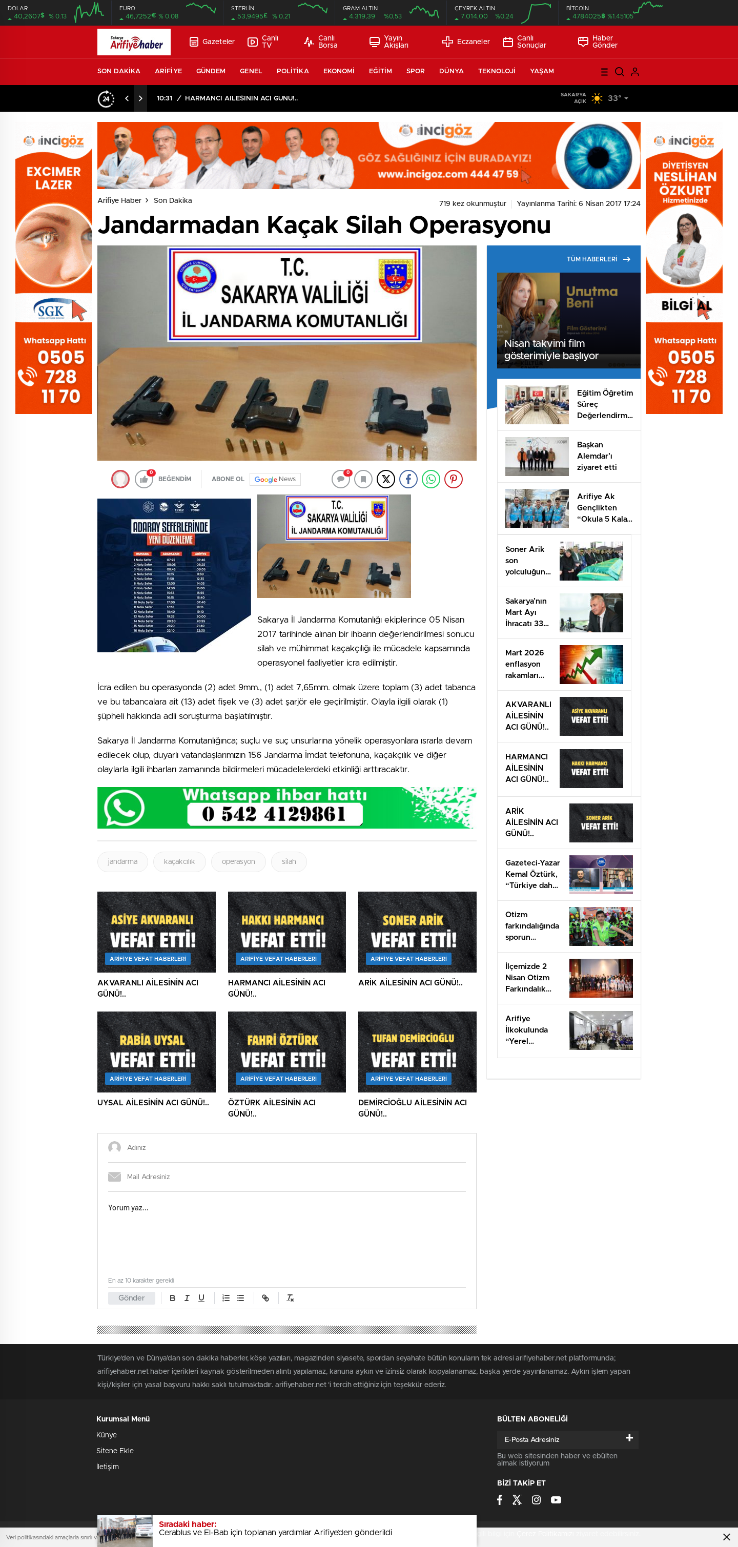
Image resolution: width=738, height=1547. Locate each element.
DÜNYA (451, 71)
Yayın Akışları (389, 42)
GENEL (251, 71)
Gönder (131, 1298)
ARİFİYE (168, 71)
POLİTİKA (293, 71)
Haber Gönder (598, 42)
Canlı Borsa (321, 42)
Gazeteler (212, 42)
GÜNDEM (211, 71)
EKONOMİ (339, 71)
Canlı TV (263, 42)
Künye (106, 1435)
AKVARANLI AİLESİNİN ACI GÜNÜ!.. (243, 98)
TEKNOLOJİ (497, 71)
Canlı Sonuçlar (525, 42)
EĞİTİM (380, 71)
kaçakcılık (179, 861)
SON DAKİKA (118, 71)
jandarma (122, 861)
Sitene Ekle (115, 1451)
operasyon (238, 861)
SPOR (415, 71)
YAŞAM (542, 71)
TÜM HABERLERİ (598, 259)
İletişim (107, 1467)
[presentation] (127, 98)
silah (289, 861)
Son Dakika (173, 200)
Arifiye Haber (119, 200)
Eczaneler (466, 41)
